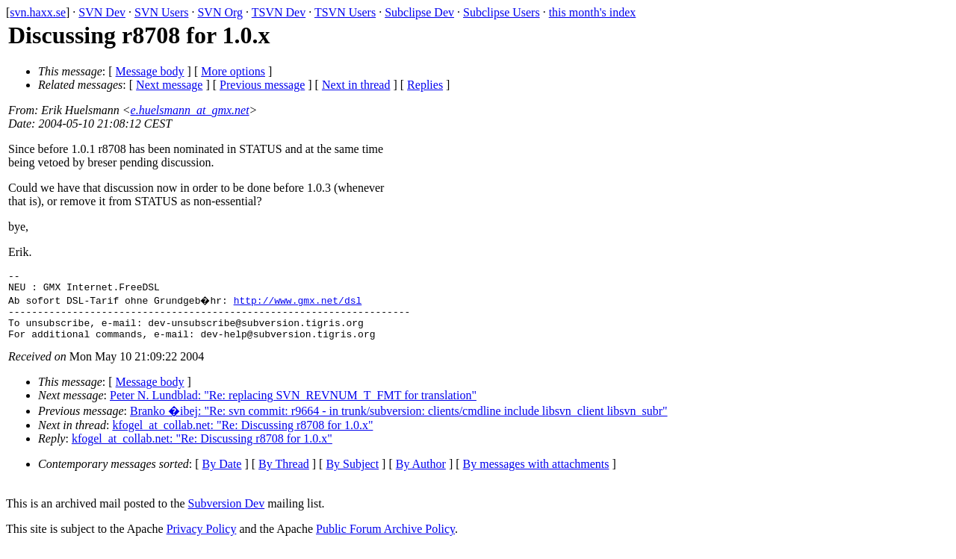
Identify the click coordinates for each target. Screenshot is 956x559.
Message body (150, 71)
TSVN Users (345, 12)
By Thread (283, 475)
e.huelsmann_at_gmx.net (190, 110)
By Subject (352, 475)
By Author (421, 475)
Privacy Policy (202, 540)
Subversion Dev (226, 514)
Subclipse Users (501, 12)
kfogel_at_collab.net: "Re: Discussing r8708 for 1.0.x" (242, 436)
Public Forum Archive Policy (385, 540)
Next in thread (356, 84)
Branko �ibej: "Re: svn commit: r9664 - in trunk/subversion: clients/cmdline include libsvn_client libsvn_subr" (399, 422)
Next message (169, 84)
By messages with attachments (536, 475)
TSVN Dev (278, 12)
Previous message (262, 84)
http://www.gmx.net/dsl (299, 304)
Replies (425, 84)
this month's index (592, 12)
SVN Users (161, 12)
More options (233, 71)
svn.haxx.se (38, 12)
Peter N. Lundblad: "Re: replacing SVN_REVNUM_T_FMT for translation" (293, 406)
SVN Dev (101, 12)
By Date (222, 475)
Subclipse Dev (419, 12)
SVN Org (220, 12)
